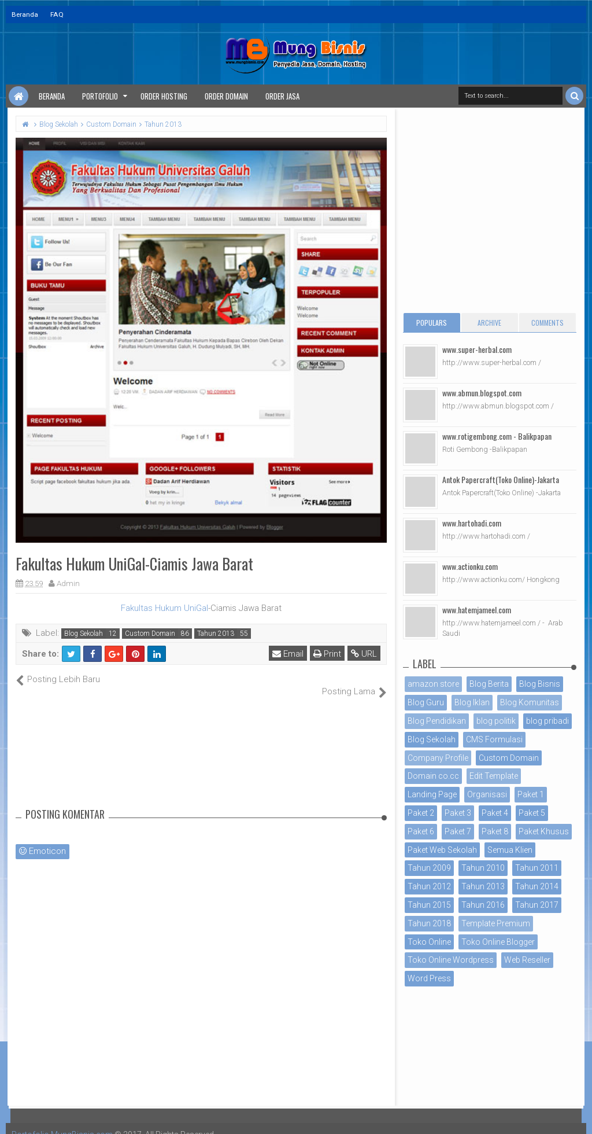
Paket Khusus (544, 831)
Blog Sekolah (83, 633)
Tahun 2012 (429, 886)
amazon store (433, 684)
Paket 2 (421, 813)
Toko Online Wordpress (451, 959)
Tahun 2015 (429, 905)
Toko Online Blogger (498, 942)
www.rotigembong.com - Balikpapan (497, 436)
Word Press (429, 978)
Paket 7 (458, 831)
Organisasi (487, 794)
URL (364, 654)
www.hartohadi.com (471, 523)
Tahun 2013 (215, 633)
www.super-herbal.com (477, 349)
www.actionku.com (470, 566)
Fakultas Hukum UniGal (164, 608)
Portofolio (100, 96)
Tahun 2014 (536, 886)
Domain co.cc (433, 775)
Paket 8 (495, 831)
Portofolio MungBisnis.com (62, 1122)
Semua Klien (509, 850)
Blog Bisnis (539, 684)
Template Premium (495, 923)
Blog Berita (489, 684)
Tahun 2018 (429, 923)
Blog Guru (426, 702)
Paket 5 (532, 813)
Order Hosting (163, 96)
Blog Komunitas (529, 702)
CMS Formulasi (494, 739)
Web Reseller (527, 959)
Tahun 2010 (483, 867)
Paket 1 (530, 794)
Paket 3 (458, 813)
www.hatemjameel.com (476, 609)
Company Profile (438, 758)
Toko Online (429, 942)
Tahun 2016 (483, 905)
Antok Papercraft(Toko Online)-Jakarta (500, 479)
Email (288, 654)
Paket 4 (495, 813)
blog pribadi (547, 721)
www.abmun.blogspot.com (481, 392)
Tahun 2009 (429, 867)
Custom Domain (150, 633)
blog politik (496, 721)
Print (327, 654)
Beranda (25, 14)
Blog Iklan (472, 702)
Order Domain (226, 96)
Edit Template (493, 775)
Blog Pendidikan (437, 721)
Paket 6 (421, 831)
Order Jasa (282, 96)
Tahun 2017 (536, 905)
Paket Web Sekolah (442, 850)
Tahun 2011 (536, 867)
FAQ (57, 14)
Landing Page (432, 794)
